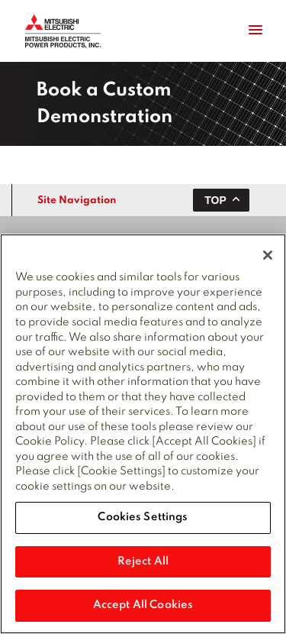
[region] (143, 434)
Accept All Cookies (143, 605)
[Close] (267, 255)
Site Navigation (76, 200)
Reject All (143, 561)
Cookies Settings (143, 517)
